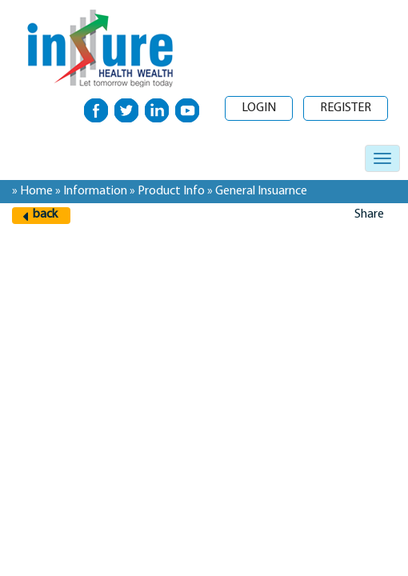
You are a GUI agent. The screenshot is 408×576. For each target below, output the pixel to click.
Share (369, 214)
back (45, 214)
